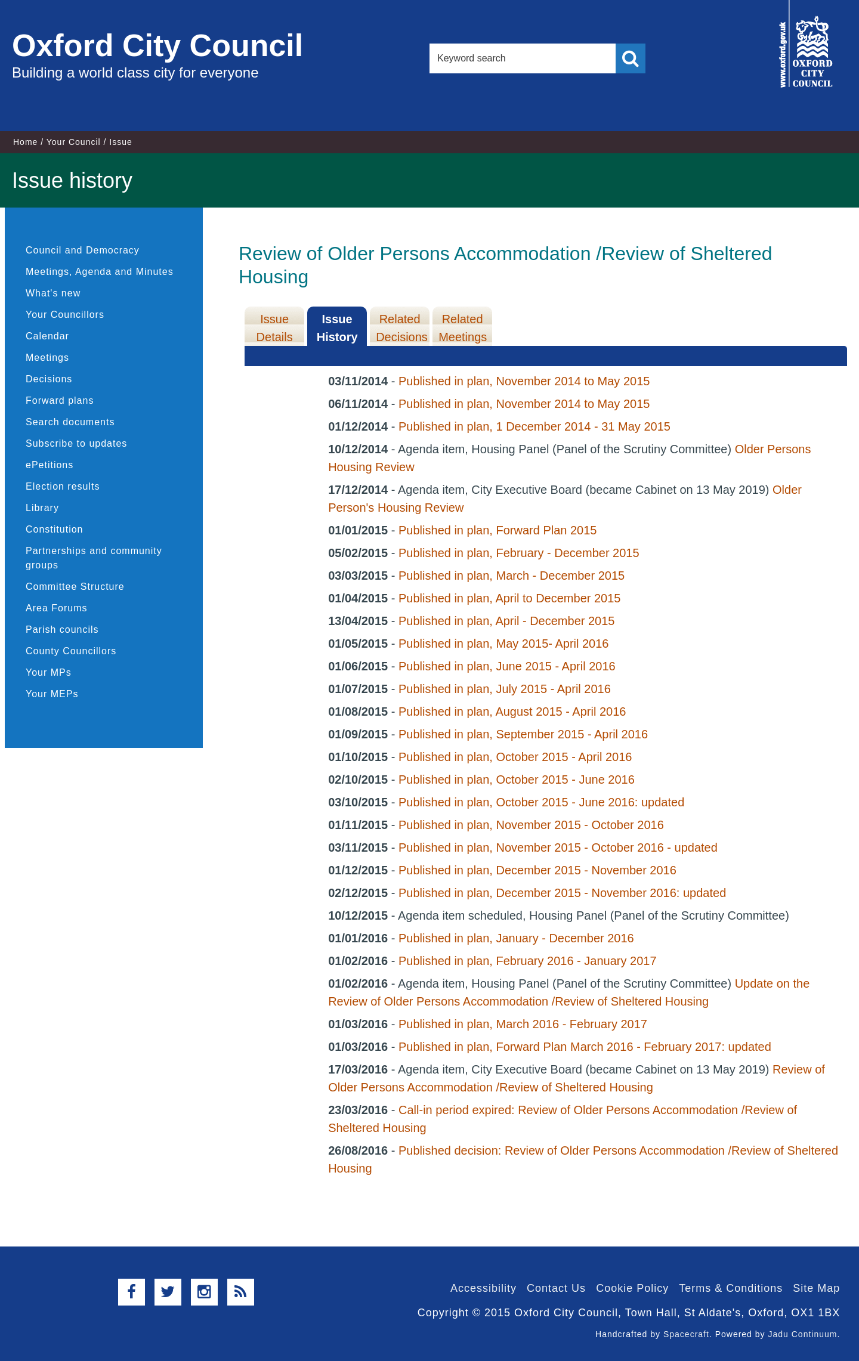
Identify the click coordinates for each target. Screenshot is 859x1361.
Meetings (47, 357)
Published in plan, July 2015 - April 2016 (504, 688)
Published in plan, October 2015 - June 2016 (516, 779)
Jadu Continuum (802, 1334)
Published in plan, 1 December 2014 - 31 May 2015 (534, 426)
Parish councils (62, 629)
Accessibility (483, 1288)
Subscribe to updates (76, 443)
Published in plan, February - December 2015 (518, 552)
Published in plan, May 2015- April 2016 (503, 643)
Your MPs (49, 672)
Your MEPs (52, 694)
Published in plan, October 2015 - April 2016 (515, 756)
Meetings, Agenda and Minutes (100, 272)
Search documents (70, 422)
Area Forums (56, 608)
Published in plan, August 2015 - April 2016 (512, 711)
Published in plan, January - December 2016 (516, 938)
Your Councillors (65, 315)
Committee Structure (75, 586)
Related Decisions (402, 328)
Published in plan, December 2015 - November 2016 (537, 870)
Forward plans (60, 400)
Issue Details (275, 328)
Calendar (47, 336)
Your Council (74, 142)
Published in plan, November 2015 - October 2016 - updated (558, 847)
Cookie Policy (632, 1288)
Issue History (337, 328)
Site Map (816, 1288)
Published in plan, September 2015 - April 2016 (523, 734)
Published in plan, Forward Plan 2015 (497, 530)
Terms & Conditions (731, 1288)
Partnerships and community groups (94, 558)
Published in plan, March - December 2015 (511, 575)
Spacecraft (686, 1334)
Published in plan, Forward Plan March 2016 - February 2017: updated (584, 1046)
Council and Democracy (83, 250)
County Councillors (71, 651)
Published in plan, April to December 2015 (509, 598)
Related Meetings (462, 328)
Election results (63, 486)
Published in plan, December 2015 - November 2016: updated (562, 892)
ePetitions (49, 465)
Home (25, 142)
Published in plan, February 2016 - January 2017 (527, 960)
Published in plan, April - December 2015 (506, 620)
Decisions (49, 379)
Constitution (55, 529)
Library (42, 508)
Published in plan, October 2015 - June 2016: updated (541, 802)
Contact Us (556, 1288)
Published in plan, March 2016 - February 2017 (522, 1024)
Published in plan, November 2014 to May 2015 (524, 381)
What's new (53, 293)
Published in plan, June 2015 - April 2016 (507, 666)
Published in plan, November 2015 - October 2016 (531, 824)
